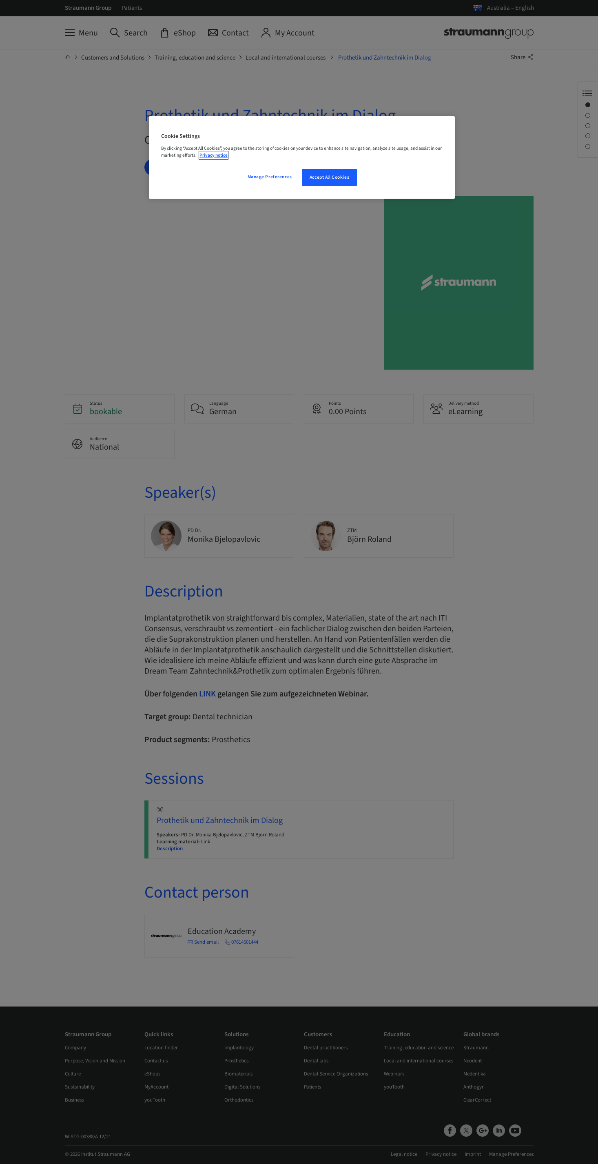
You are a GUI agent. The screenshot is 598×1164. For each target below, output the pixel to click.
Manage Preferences (270, 176)
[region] (302, 157)
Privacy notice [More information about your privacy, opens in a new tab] (213, 155)
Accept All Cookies (329, 177)
